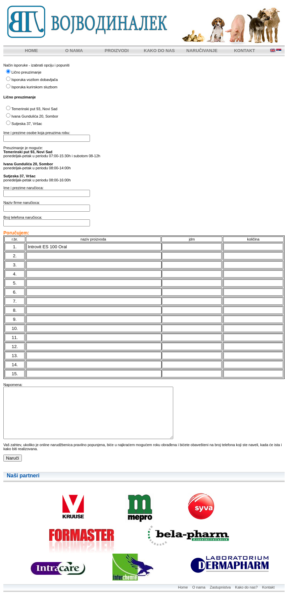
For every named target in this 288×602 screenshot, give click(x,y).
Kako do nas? (246, 587)
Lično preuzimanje (26, 72)
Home (183, 587)
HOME (31, 50)
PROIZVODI (117, 50)
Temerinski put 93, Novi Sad (34, 109)
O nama (198, 587)
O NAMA (74, 50)
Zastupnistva (220, 587)
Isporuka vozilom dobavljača (34, 80)
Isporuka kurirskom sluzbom (34, 87)
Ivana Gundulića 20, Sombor (34, 116)
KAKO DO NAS (159, 50)
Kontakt (268, 587)
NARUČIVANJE (202, 50)
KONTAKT (244, 50)
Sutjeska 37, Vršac (26, 124)
